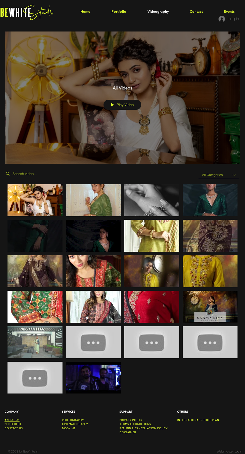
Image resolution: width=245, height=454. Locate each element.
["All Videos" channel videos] (122, 290)
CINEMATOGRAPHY (75, 424)
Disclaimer (128, 432)
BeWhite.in (30, 451)
